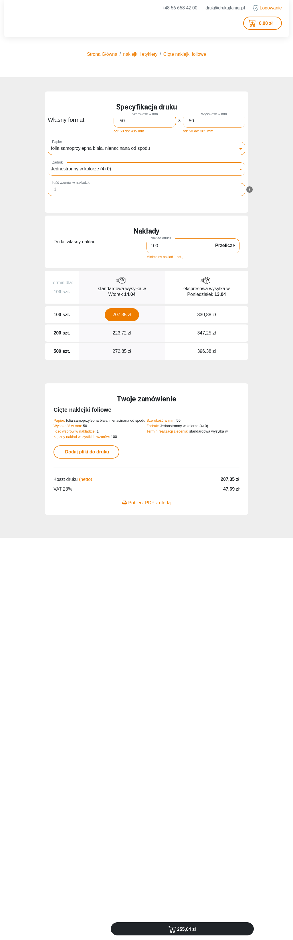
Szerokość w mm (145, 114)
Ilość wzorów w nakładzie (71, 183)
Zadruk (57, 162)
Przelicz (225, 245)
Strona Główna (102, 54)
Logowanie (267, 8)
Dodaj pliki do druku (86, 451)
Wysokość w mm (214, 114)
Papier (57, 142)
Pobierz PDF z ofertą (146, 502)
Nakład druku (161, 238)
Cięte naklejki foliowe (184, 54)
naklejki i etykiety (140, 54)
